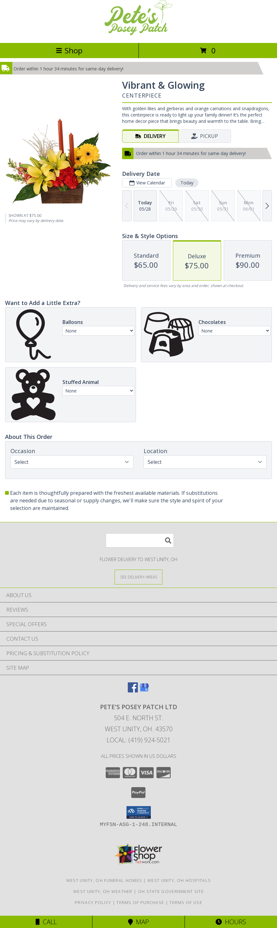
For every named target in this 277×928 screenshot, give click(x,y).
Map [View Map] (138, 922)
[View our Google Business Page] (144, 690)
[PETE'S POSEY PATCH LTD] (138, 34)
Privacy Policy (93, 902)
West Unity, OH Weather (103, 891)
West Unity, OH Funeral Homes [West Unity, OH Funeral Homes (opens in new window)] (104, 880)
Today (186, 183)
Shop (69, 50)
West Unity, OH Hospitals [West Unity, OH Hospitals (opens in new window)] (179, 880)
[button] (139, 812)
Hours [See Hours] (230, 922)
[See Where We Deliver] (138, 577)
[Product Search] (140, 540)
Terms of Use (185, 902)
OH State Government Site (171, 891)
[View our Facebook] (133, 690)
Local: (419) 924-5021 (138, 740)
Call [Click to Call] (46, 922)
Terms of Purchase (140, 902)
